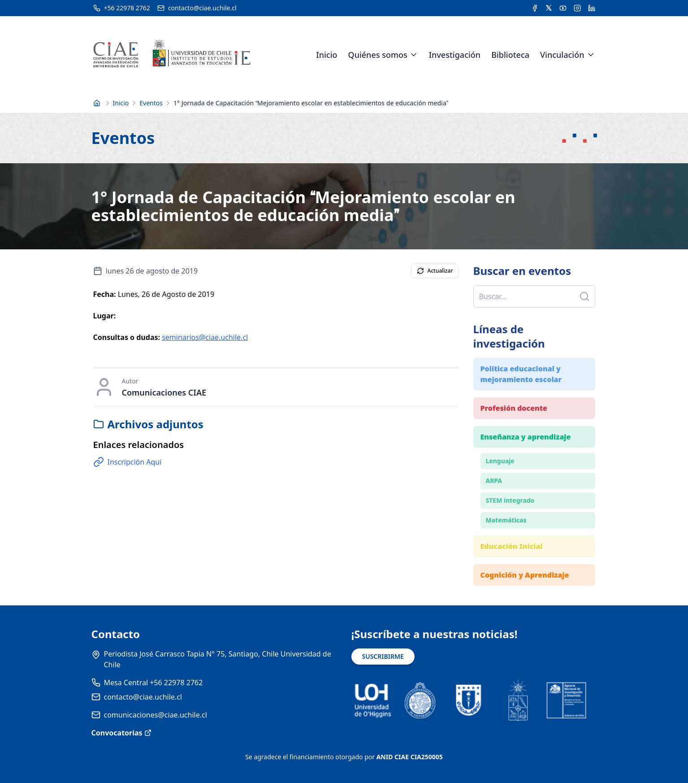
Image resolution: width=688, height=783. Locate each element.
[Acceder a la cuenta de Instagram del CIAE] (577, 8)
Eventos (151, 103)
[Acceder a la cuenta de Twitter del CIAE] (548, 8)
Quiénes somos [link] (377, 54)
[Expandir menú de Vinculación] (590, 54)
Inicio (326, 54)
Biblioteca (510, 54)
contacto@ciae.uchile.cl (143, 697)
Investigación (454, 54)
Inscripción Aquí (127, 462)
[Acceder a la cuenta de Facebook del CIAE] (534, 8)
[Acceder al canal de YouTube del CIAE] (563, 8)
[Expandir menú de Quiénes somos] (413, 54)
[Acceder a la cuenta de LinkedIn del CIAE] (591, 8)
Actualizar (435, 270)
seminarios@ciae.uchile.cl (205, 337)
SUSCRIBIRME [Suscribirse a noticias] (383, 656)
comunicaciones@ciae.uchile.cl (155, 715)
